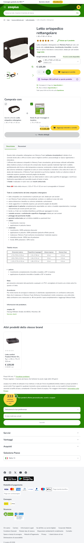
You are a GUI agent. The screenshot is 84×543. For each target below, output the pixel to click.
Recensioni (22, 146)
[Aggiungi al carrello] (66, 72)
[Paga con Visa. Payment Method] (6, 490)
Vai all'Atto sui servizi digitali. (46, 528)
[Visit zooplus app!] (10, 481)
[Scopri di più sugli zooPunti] (77, 79)
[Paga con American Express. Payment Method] (18, 490)
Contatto (69, 531)
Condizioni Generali (10, 531)
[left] (6, 48)
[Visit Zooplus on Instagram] (10, 472)
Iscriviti (42, 423)
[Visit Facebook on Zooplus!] (5, 472)
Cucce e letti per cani (18, 20)
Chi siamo (7, 528)
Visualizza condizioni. (23, 377)
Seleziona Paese (12, 453)
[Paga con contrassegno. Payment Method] (12, 493)
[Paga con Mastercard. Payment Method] (12, 490)
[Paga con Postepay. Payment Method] (30, 490)
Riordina (57, 2)
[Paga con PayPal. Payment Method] (36, 490)
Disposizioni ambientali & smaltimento (50, 531)
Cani (8, 20)
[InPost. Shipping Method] (12, 504)
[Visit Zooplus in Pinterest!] (25, 472)
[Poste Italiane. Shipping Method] (6, 504)
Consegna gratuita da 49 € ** (14, 2)
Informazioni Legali (27, 528)
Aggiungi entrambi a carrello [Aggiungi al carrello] (66, 128)
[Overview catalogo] (5, 7)
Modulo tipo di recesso (27, 531)
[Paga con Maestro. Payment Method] (43, 490)
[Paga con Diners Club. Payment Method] (24, 490)
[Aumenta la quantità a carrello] (48, 72)
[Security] (8, 514)
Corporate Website (65, 528)
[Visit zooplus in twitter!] (15, 472)
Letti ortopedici (30, 20)
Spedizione (60, 90)
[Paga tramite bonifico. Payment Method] (60, 489)
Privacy (43, 534)
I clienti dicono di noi (56, 534)
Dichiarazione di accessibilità (13, 538)
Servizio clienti (44, 2)
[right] (32, 48)
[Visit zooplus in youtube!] (20, 472)
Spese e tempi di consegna (13, 534)
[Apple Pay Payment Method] (49, 490)
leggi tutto (40, 52)
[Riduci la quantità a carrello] (39, 72)
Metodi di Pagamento (31, 534)
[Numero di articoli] (44, 72)
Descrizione (10, 146)
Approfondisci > (58, 85)
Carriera (15, 528)
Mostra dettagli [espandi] (42, 135)
